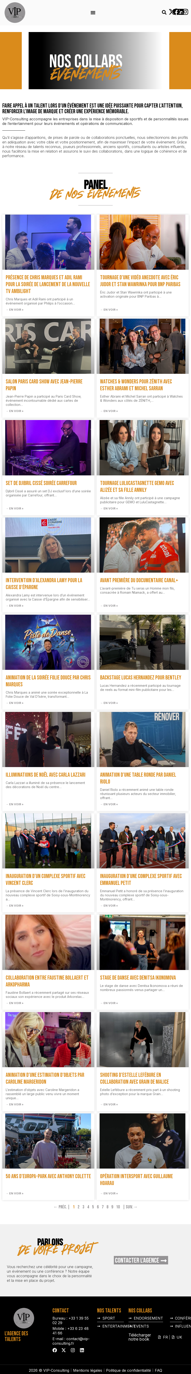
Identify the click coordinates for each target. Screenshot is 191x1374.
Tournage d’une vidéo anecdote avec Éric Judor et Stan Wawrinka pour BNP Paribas (140, 281)
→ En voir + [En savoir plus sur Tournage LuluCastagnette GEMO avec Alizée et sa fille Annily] (109, 508)
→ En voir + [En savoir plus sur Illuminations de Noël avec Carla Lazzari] (15, 804)
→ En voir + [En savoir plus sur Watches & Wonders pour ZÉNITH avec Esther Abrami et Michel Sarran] (109, 411)
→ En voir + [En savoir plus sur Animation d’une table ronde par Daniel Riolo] (109, 804)
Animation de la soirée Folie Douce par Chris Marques (48, 681)
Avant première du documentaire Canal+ (139, 580)
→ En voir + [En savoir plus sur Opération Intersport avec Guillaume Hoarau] (109, 1193)
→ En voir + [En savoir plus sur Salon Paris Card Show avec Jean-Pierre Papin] (15, 411)
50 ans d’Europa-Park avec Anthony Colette (48, 1176)
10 (118, 1207)
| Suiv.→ (130, 1207)
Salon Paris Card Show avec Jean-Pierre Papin (44, 385)
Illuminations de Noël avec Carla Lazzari (45, 775)
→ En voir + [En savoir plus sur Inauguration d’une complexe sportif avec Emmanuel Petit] (109, 905)
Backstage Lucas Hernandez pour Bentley (140, 677)
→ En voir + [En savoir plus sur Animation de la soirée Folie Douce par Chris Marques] (15, 703)
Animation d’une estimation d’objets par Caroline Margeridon (45, 1079)
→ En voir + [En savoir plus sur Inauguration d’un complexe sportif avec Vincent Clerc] (15, 905)
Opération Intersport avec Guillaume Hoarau (136, 1180)
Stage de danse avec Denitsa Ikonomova (138, 977)
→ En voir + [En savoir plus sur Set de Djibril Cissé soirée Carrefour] (15, 508)
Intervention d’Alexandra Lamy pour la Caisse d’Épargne (44, 584)
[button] (93, 12)
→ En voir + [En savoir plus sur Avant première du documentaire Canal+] (109, 605)
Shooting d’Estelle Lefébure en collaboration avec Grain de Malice (134, 1079)
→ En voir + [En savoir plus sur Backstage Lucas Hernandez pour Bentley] (109, 703)
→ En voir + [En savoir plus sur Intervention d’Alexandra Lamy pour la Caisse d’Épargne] (15, 605)
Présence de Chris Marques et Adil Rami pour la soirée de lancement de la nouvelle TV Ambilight (48, 284)
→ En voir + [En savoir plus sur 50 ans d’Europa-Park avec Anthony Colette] (15, 1193)
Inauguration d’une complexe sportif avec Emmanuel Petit (141, 880)
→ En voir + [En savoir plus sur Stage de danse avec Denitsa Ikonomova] (109, 1003)
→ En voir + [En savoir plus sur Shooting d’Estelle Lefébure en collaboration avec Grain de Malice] (109, 1104)
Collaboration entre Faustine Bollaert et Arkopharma (47, 981)
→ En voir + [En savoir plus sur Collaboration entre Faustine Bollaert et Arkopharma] (15, 1003)
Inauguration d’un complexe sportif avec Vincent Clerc (45, 880)
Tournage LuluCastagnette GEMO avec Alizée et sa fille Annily (137, 487)
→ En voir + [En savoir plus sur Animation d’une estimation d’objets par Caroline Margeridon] (15, 1104)
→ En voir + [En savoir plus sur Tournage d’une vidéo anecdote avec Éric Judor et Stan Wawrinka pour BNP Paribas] (109, 309)
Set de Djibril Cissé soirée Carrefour (41, 483)
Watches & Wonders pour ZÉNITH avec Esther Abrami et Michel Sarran (136, 385)
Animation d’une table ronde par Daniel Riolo (138, 778)
